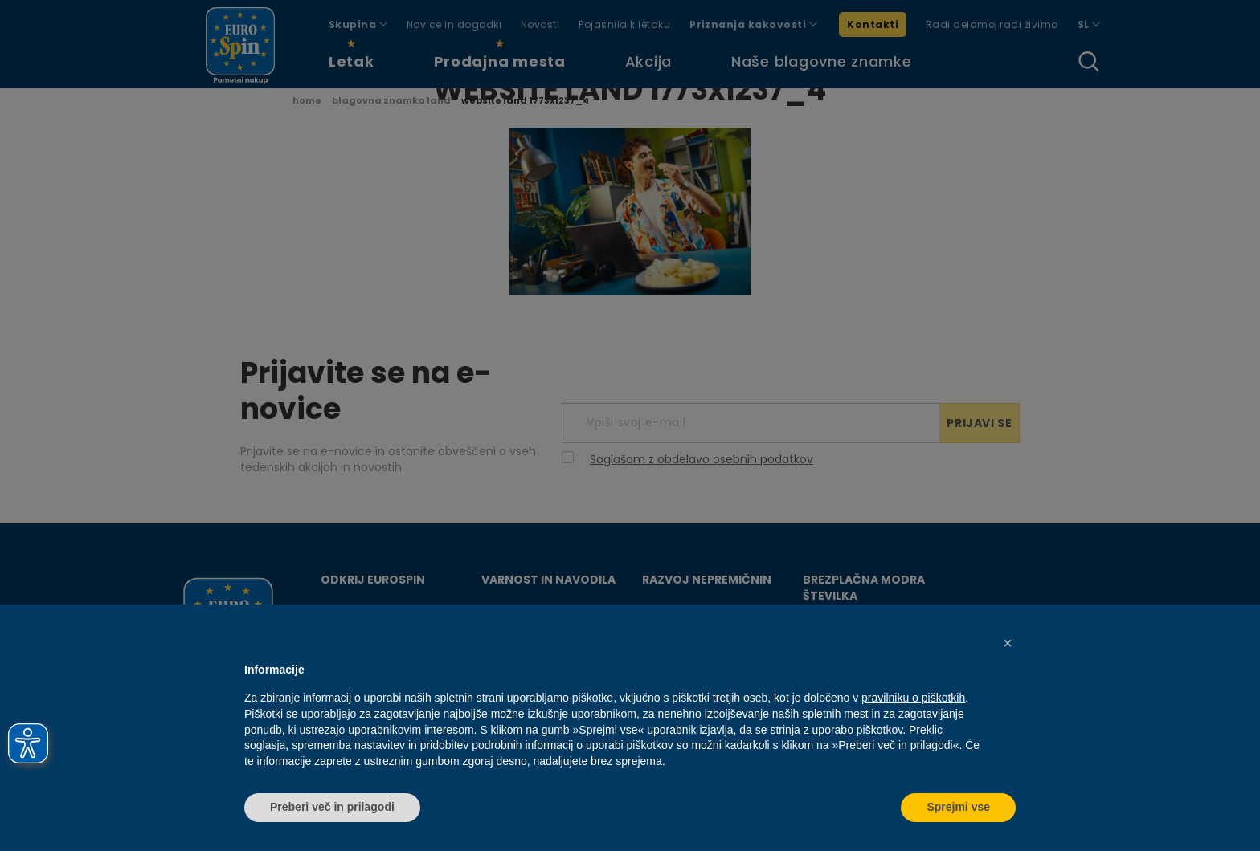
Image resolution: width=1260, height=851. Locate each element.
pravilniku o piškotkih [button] (913, 697)
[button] (1008, 643)
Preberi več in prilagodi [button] (332, 806)
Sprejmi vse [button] (958, 806)
